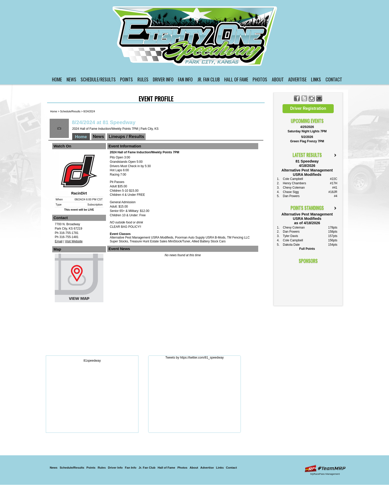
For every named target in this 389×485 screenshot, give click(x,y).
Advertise (297, 79)
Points (126, 79)
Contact (334, 79)
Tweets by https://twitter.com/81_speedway (194, 357)
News (71, 79)
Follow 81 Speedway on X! (304, 98)
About (278, 79)
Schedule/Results (98, 79)
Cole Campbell (293, 179)
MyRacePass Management (325, 473)
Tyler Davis (290, 236)
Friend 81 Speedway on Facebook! (297, 98)
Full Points (307, 249)
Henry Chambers (294, 183)
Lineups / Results (126, 136)
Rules (142, 79)
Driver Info (163, 79)
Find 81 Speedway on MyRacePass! (319, 98)
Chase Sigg (291, 192)
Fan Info (185, 79)
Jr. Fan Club (208, 79)
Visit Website (74, 241)
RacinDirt (79, 193)
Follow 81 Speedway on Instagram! (312, 98)
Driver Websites (325, 468)
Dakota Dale (291, 244)
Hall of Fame (236, 79)
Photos (260, 79)
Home (57, 79)
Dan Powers (291, 196)
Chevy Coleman (294, 187)
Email (58, 241)
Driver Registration (308, 108)
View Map (79, 279)
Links (316, 79)
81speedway (92, 360)
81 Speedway (195, 36)
